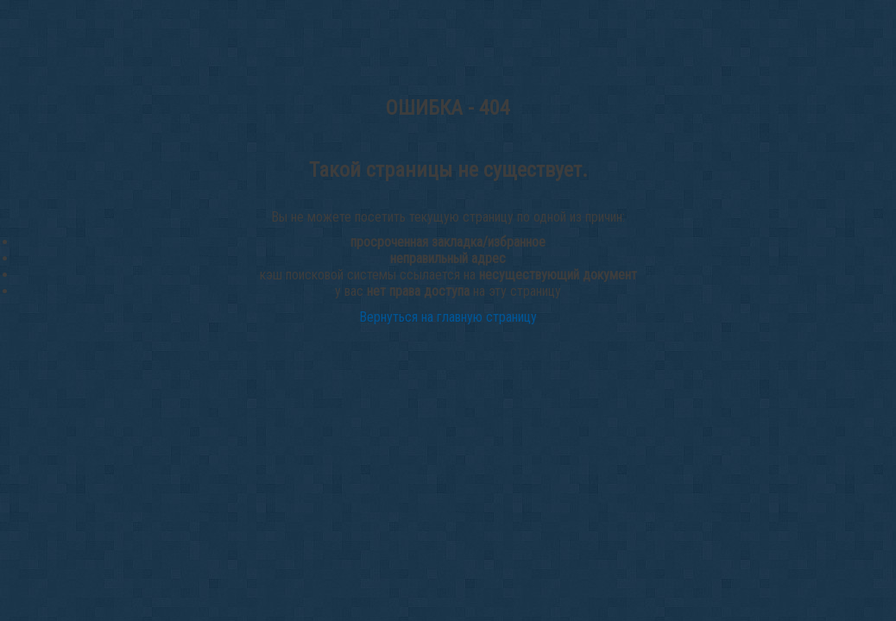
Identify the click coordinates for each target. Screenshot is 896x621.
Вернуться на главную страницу (448, 317)
